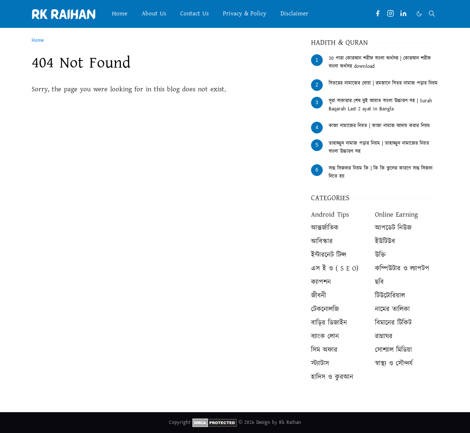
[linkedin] (403, 13)
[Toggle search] (431, 13)
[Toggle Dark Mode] (419, 14)
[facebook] (377, 13)
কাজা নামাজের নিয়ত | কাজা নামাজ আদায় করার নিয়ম (379, 125)
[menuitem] (119, 13)
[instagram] (390, 13)
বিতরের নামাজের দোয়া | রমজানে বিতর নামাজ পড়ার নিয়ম (383, 83)
